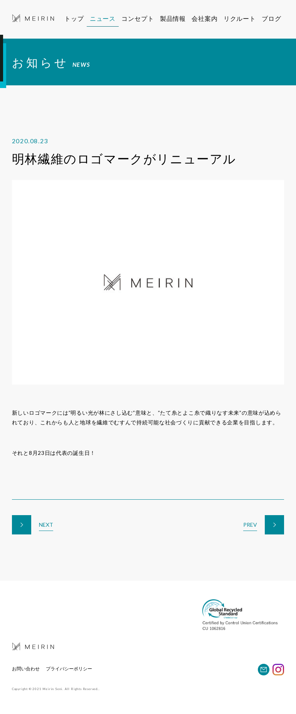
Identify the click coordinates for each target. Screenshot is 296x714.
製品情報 (174, 18)
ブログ (275, 18)
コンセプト (138, 18)
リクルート (244, 18)
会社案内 (207, 18)
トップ (74, 18)
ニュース (103, 18)
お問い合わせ (26, 669)
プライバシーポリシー (69, 669)
